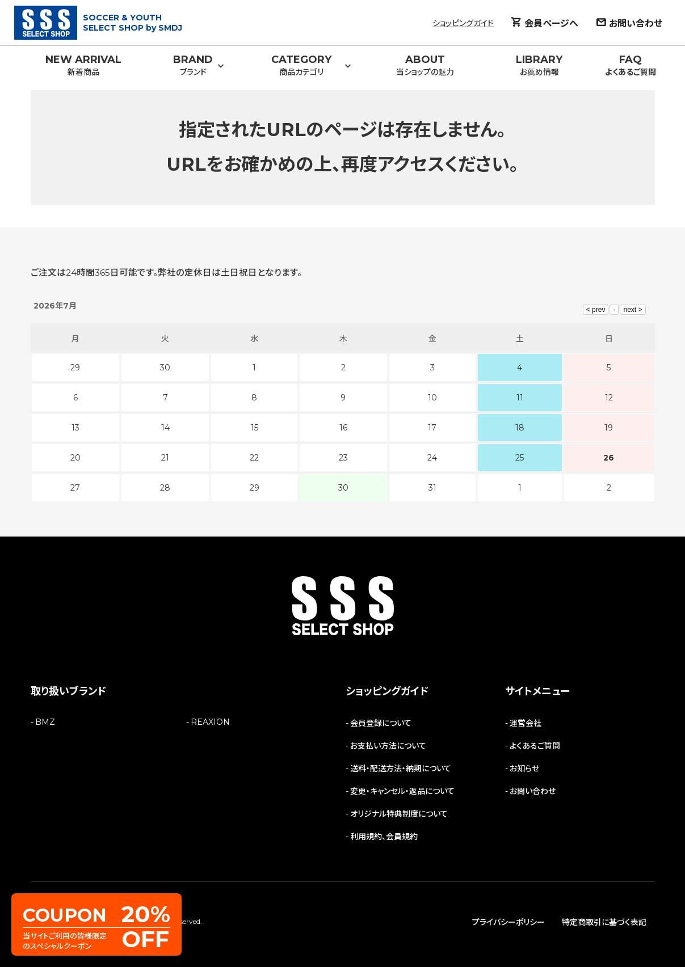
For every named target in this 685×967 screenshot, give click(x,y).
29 (254, 488)
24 (432, 458)
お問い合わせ (533, 791)
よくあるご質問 (535, 746)
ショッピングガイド (463, 23)
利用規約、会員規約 (384, 836)
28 (165, 488)
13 (75, 428)
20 (75, 458)
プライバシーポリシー (508, 922)
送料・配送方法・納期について (400, 768)
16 (343, 428)
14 (165, 428)
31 (432, 488)
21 (165, 458)
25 (519, 458)
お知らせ (524, 768)
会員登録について (380, 723)
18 (519, 428)
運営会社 (525, 723)
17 (432, 428)
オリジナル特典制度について (399, 814)
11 (519, 397)
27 (75, 488)
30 (343, 488)
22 (254, 458)
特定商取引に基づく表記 (604, 922)
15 (254, 428)
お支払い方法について (388, 746)
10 (432, 397)
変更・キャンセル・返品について (402, 791)
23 (343, 458)
